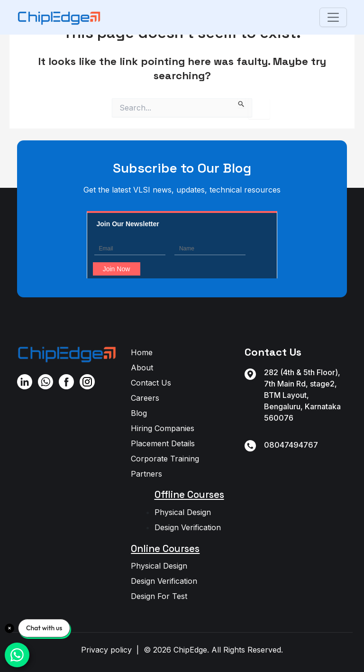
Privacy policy (106, 649)
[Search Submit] (241, 103)
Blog (139, 413)
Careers (145, 398)
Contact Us (151, 382)
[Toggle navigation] (332, 17)
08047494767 (291, 445)
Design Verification (188, 527)
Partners (146, 474)
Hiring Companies (162, 428)
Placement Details (163, 443)
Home (142, 352)
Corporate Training (165, 458)
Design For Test (159, 596)
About (142, 367)
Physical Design (183, 512)
